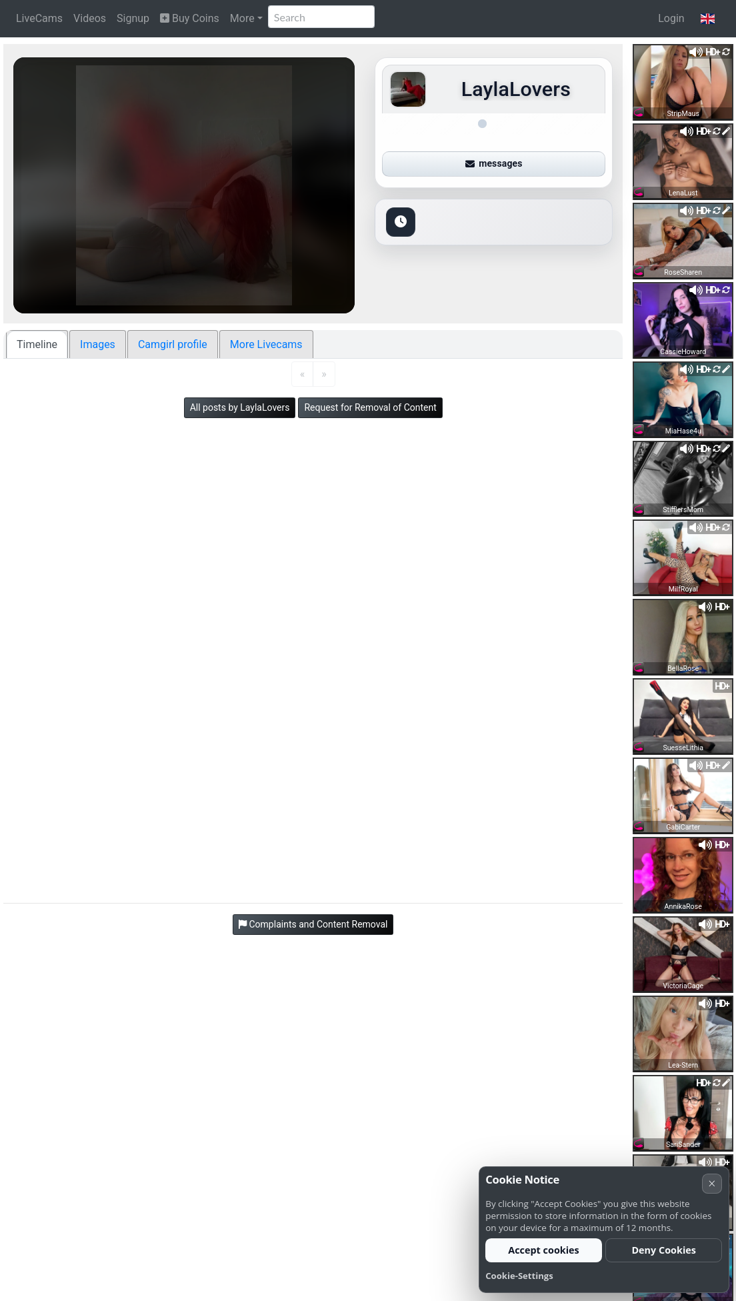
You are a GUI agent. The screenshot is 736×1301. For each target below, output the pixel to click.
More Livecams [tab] (266, 344)
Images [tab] (97, 344)
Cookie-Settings (519, 1276)
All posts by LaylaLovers (240, 407)
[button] (707, 18)
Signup (133, 18)
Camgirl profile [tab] (172, 344)
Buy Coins (189, 18)
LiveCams (39, 18)
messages (494, 163)
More (242, 18)
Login (671, 18)
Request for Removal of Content (370, 407)
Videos (89, 18)
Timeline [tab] (37, 344)
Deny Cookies (663, 1250)
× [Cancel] (711, 1183)
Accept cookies (543, 1250)
